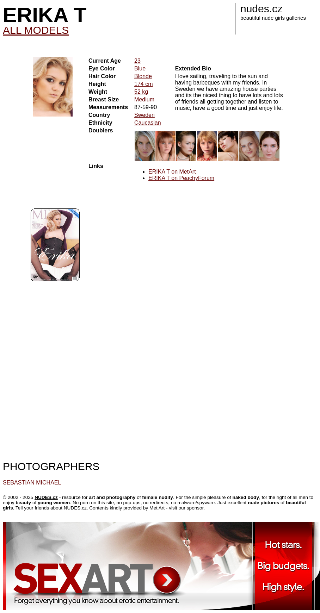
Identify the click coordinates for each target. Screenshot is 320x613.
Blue (140, 68)
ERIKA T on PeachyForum (181, 178)
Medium (144, 99)
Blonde (143, 76)
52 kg (141, 92)
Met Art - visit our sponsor (176, 508)
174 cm (143, 84)
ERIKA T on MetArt (172, 172)
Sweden (144, 115)
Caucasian (147, 123)
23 (137, 61)
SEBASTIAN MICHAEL (32, 483)
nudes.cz (261, 8)
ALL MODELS (36, 30)
